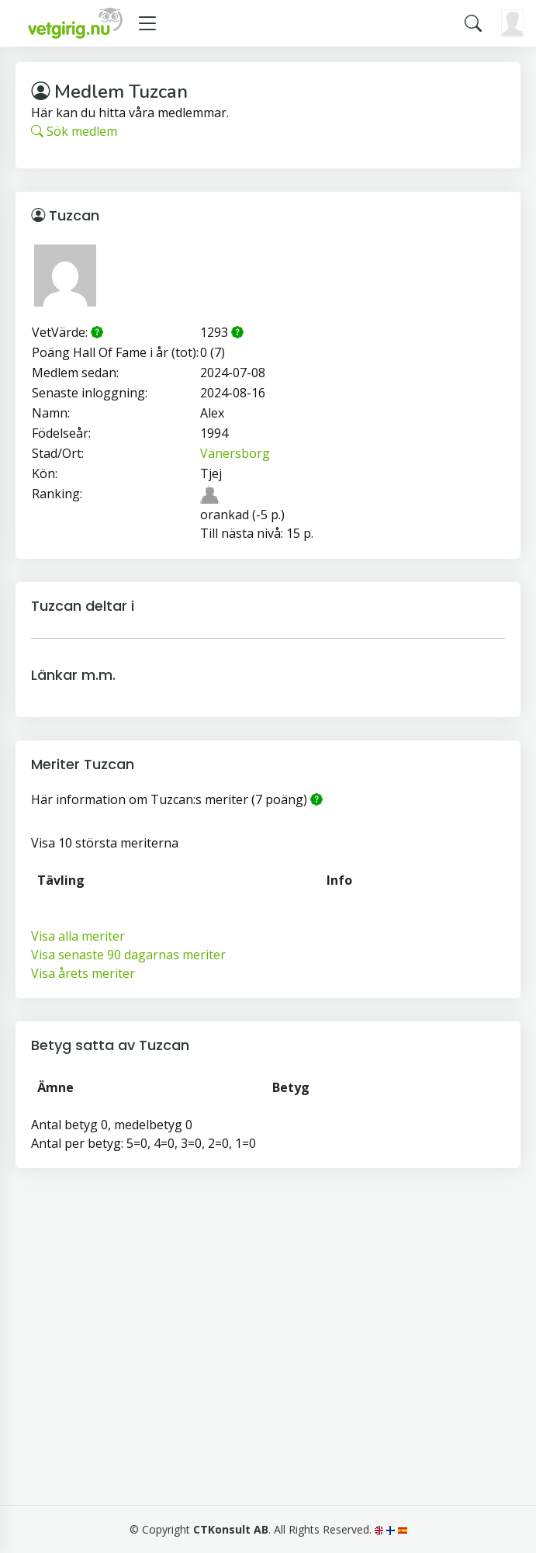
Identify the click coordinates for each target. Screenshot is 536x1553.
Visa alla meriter (78, 936)
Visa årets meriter (83, 973)
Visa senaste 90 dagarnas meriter (128, 954)
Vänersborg (235, 453)
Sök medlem (74, 131)
